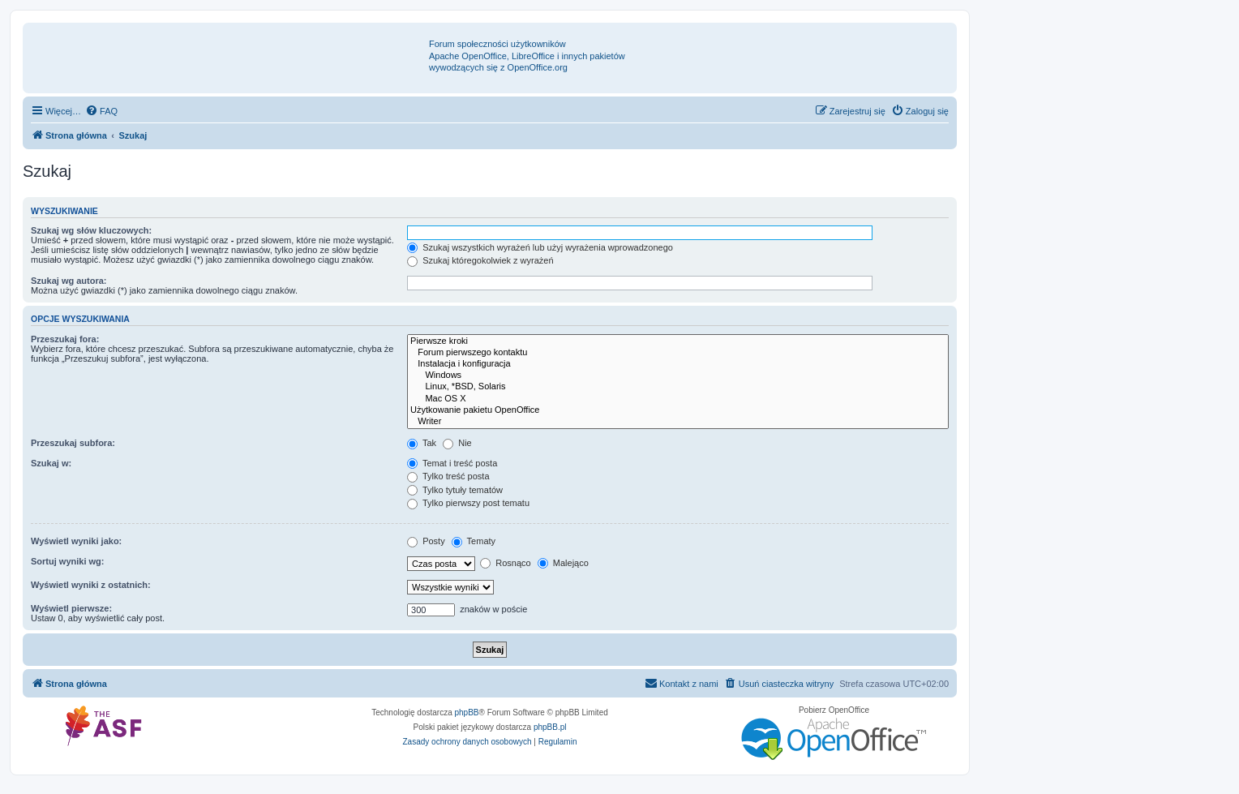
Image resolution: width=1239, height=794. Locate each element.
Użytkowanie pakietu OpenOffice (678, 410)
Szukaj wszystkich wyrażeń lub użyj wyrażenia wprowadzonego (540, 247)
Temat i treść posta (452, 463)
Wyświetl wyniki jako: (76, 541)
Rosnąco (505, 563)
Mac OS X (678, 399)
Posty (426, 541)
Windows (678, 375)
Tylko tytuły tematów (455, 490)
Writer (678, 421)
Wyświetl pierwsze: (71, 608)
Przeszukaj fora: (65, 339)
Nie (457, 443)
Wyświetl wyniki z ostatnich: (91, 585)
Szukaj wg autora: (69, 280)
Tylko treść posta (448, 476)
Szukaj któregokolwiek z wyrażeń (480, 260)
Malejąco (563, 563)
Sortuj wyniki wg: (67, 561)
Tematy (473, 541)
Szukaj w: (51, 463)
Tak (421, 443)
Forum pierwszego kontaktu (678, 352)
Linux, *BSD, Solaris (678, 387)
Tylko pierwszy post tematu (468, 503)
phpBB (467, 712)
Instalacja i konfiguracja (678, 364)
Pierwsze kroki (678, 341)
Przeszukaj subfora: (73, 443)
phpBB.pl (550, 727)
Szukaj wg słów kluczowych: (91, 230)
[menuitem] (101, 111)
